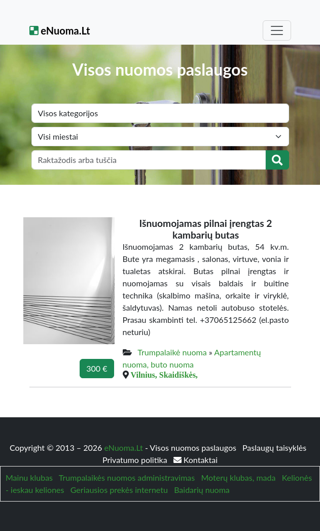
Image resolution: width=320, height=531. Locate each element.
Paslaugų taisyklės (274, 447)
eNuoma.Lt (59, 30)
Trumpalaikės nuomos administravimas (127, 477)
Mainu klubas (29, 477)
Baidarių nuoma (202, 489)
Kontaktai (195, 459)
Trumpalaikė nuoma (171, 352)
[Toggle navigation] (277, 30)
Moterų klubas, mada (238, 477)
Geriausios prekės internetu (119, 489)
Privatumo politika (135, 459)
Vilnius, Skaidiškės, (164, 375)
